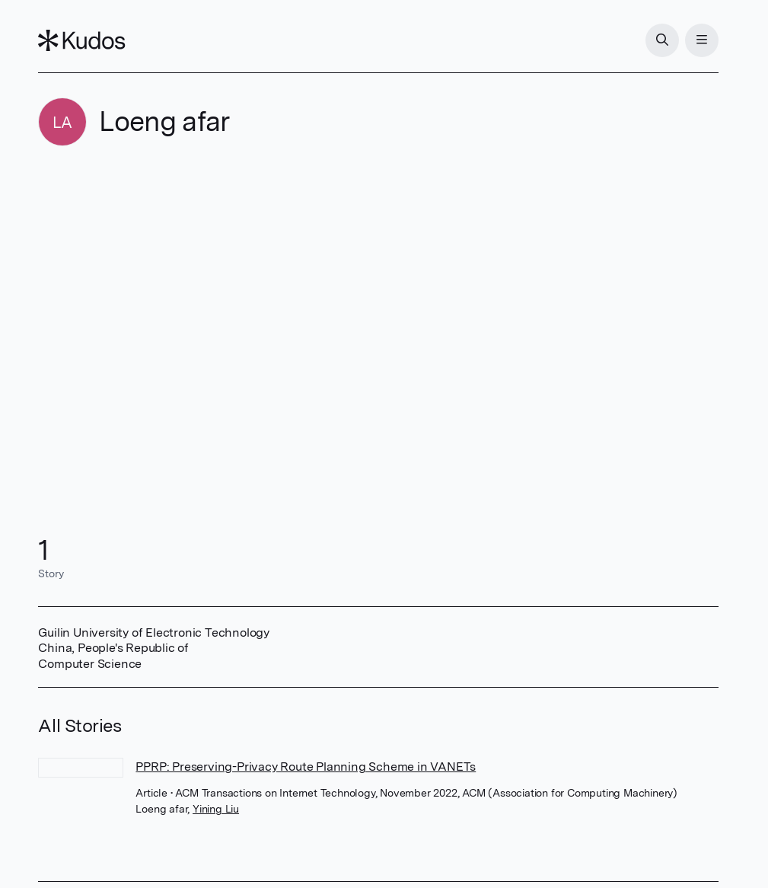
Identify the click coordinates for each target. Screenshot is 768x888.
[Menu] (702, 40)
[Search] (662, 40)
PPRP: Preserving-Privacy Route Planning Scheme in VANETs (305, 766)
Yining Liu (216, 809)
